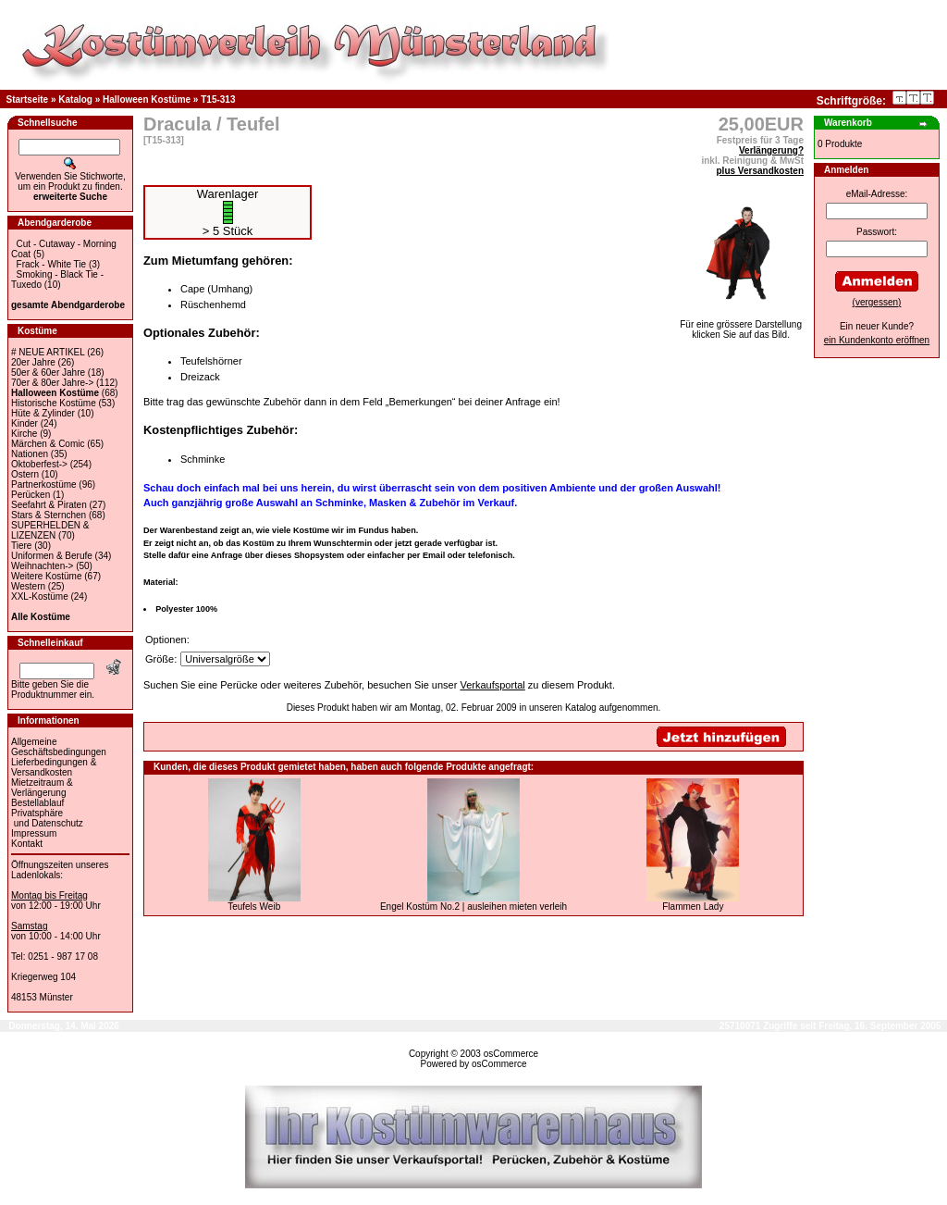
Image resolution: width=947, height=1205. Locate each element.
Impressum (33, 833)
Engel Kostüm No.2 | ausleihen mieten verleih (473, 906)
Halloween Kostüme (147, 99)
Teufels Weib (254, 906)
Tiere (21, 545)
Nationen (29, 454)
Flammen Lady (692, 906)
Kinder (24, 423)
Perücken (30, 495)
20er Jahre (33, 362)
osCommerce (511, 1054)
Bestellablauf (37, 803)
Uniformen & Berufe (51, 556)
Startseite (27, 99)
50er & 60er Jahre (48, 372)
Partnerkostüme (44, 484)
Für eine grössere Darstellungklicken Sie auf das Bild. (741, 325)
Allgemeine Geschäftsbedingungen (58, 747)
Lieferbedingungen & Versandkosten (53, 767)
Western (28, 586)
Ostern (25, 474)
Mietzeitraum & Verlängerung (42, 787)
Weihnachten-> (42, 566)
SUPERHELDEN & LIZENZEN (50, 530)
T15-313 (218, 99)
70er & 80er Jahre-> (52, 383)
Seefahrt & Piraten (49, 505)
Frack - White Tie (52, 264)
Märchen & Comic (47, 444)
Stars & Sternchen (48, 515)
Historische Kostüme (53, 403)
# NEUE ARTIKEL (47, 352)
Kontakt (27, 844)
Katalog (75, 99)
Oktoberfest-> (39, 464)
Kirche (24, 434)
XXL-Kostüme (39, 596)
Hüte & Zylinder (43, 413)
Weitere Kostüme (46, 576)
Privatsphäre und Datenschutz (47, 818)
